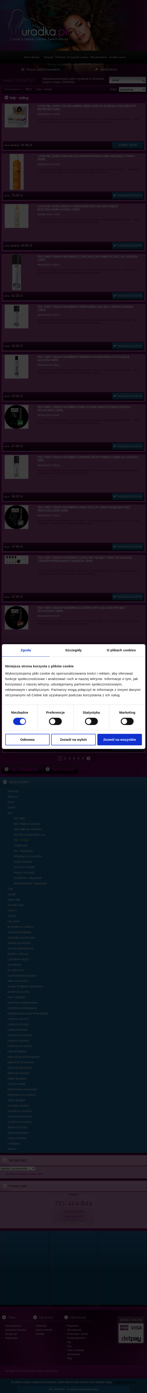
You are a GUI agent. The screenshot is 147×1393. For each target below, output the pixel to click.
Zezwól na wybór (73, 739)
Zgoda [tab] (25, 650)
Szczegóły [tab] (73, 650)
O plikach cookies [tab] (121, 650)
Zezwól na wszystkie (119, 739)
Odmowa (27, 739)
